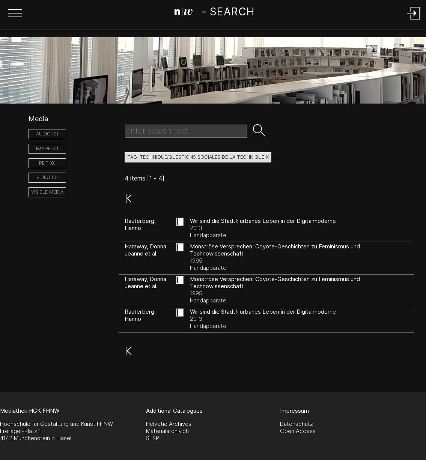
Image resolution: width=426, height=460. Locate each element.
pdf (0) (47, 163)
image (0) (47, 148)
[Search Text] (186, 131)
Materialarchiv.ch (167, 430)
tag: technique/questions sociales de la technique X (198, 157)
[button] (15, 14)
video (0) (47, 177)
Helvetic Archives (168, 423)
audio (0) (47, 134)
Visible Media (47, 192)
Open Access (298, 430)
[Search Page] (214, 13)
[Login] (414, 20)
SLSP (152, 438)
